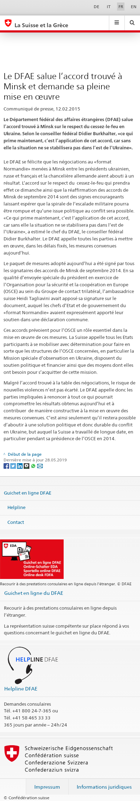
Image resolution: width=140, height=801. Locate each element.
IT (109, 6)
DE (96, 6)
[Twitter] (13, 465)
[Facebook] (7, 465)
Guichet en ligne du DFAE (33, 593)
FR (120, 6)
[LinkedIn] (20, 465)
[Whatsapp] (33, 465)
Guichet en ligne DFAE (27, 492)
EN (133, 6)
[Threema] (27, 465)
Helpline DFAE (20, 689)
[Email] (40, 465)
